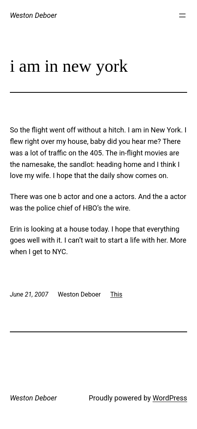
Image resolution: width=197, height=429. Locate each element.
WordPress (170, 398)
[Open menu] (182, 15)
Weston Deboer (33, 15)
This (116, 294)
